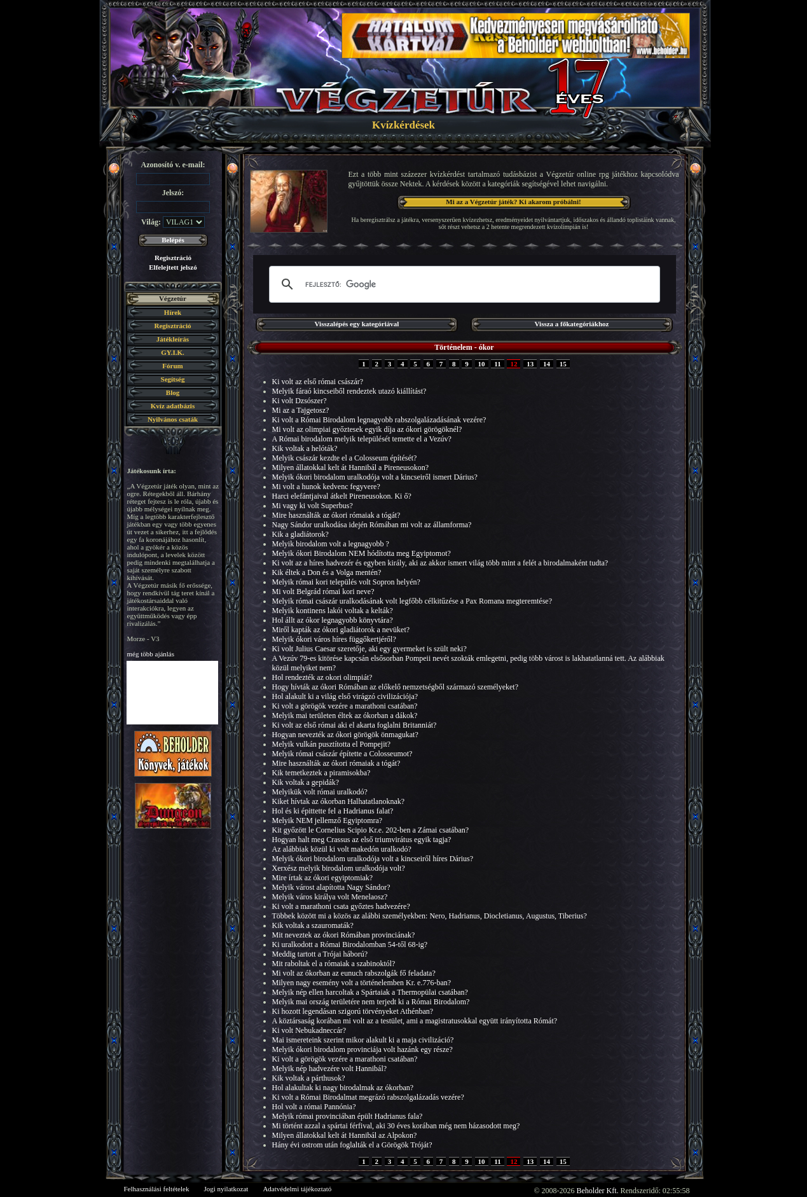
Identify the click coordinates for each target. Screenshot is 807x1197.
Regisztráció (173, 257)
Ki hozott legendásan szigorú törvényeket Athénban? (353, 1011)
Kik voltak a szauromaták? (313, 925)
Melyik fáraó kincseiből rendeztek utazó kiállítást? (349, 391)
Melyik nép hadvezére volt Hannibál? (329, 1068)
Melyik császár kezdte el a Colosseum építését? (344, 457)
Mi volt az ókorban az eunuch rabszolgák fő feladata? (354, 973)
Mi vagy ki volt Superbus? (312, 505)
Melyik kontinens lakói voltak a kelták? (332, 610)
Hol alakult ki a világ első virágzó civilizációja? (345, 696)
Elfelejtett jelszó (173, 267)
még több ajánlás (151, 654)
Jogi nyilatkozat (225, 1189)
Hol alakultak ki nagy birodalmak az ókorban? (343, 1087)
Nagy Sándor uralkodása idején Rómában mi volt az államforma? (372, 524)
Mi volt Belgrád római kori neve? (323, 591)
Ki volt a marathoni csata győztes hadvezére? (341, 906)
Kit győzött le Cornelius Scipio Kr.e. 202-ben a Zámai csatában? (370, 830)
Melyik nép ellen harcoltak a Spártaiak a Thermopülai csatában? (370, 992)
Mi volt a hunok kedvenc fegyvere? (326, 486)
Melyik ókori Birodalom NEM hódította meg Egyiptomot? (361, 553)
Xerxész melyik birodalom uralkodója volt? (338, 868)
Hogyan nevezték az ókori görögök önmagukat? (345, 734)
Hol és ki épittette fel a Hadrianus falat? (333, 810)
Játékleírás (172, 339)
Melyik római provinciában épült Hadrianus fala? (347, 1116)
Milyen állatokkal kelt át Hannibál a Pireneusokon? (350, 467)
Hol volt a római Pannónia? (314, 1106)
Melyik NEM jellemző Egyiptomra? (327, 820)
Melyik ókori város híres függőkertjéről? (334, 639)
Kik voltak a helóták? (305, 448)
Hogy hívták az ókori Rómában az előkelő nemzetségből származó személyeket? (395, 686)
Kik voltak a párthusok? (308, 1078)
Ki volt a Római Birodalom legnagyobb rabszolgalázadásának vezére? (379, 419)
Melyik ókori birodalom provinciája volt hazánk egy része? (362, 1049)
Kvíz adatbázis (173, 406)
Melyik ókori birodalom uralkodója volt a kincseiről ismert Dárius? (375, 477)
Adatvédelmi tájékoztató (297, 1189)
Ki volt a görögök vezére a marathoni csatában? (345, 706)
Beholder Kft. (598, 1190)
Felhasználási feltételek (157, 1189)
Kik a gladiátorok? (300, 534)
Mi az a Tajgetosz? (300, 410)
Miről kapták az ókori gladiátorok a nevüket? (341, 629)
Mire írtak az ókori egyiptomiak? (322, 877)
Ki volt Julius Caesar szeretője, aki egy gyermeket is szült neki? (369, 648)
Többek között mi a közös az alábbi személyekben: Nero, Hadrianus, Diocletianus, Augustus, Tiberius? (429, 915)
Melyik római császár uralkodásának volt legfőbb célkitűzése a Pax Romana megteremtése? (412, 601)
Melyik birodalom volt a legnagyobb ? (330, 543)
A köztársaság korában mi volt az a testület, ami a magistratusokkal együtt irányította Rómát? (415, 1020)
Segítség (173, 379)
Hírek (172, 312)
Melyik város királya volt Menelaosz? (330, 896)
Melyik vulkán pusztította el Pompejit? (331, 744)
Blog (172, 392)
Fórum (172, 366)
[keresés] (462, 284)
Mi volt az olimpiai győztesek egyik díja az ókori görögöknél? (367, 429)
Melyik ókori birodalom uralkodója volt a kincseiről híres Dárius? (373, 858)
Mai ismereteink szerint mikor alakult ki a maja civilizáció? (363, 1039)
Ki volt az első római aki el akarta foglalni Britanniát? (354, 725)
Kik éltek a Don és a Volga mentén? (327, 572)
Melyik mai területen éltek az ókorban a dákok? (345, 715)
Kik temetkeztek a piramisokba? (321, 772)
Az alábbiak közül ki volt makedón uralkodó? (341, 849)
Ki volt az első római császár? (318, 381)
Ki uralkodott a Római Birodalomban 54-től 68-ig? (350, 944)
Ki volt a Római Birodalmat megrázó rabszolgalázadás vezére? (368, 1097)
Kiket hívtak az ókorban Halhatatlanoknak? (338, 801)
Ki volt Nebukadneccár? (309, 1030)
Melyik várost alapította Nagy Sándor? (331, 887)
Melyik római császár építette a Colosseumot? (342, 753)
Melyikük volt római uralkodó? (320, 791)
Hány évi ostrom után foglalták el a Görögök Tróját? (352, 1144)
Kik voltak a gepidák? (306, 782)
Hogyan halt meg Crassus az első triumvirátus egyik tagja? (362, 839)
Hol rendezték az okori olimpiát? (322, 677)
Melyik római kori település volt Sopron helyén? (346, 582)
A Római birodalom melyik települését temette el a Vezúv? (362, 438)
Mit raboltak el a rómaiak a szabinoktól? (334, 963)
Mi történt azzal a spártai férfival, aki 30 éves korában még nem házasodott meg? (396, 1125)
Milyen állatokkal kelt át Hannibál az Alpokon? (344, 1135)
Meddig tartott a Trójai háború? (320, 954)
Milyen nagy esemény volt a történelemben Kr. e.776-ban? (362, 982)
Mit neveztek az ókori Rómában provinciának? (343, 935)
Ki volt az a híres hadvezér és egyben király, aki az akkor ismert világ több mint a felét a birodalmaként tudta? (440, 562)
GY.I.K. (172, 352)
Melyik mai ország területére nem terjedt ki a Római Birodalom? (371, 1001)
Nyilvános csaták (173, 419)
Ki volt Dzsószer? (299, 400)
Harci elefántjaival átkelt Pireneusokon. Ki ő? (341, 496)
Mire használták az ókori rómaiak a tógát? (336, 515)
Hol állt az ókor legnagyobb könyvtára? (332, 620)
